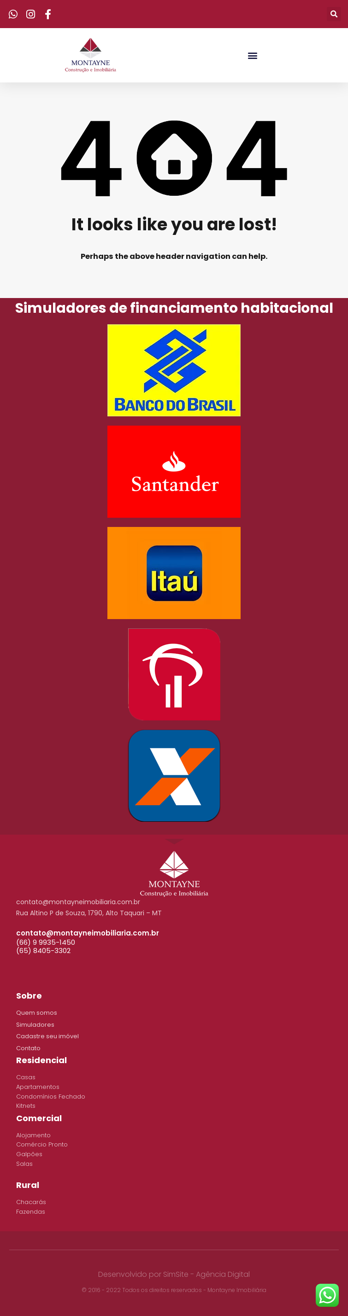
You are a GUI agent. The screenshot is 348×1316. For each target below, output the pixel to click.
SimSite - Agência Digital (206, 1274)
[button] (252, 55)
